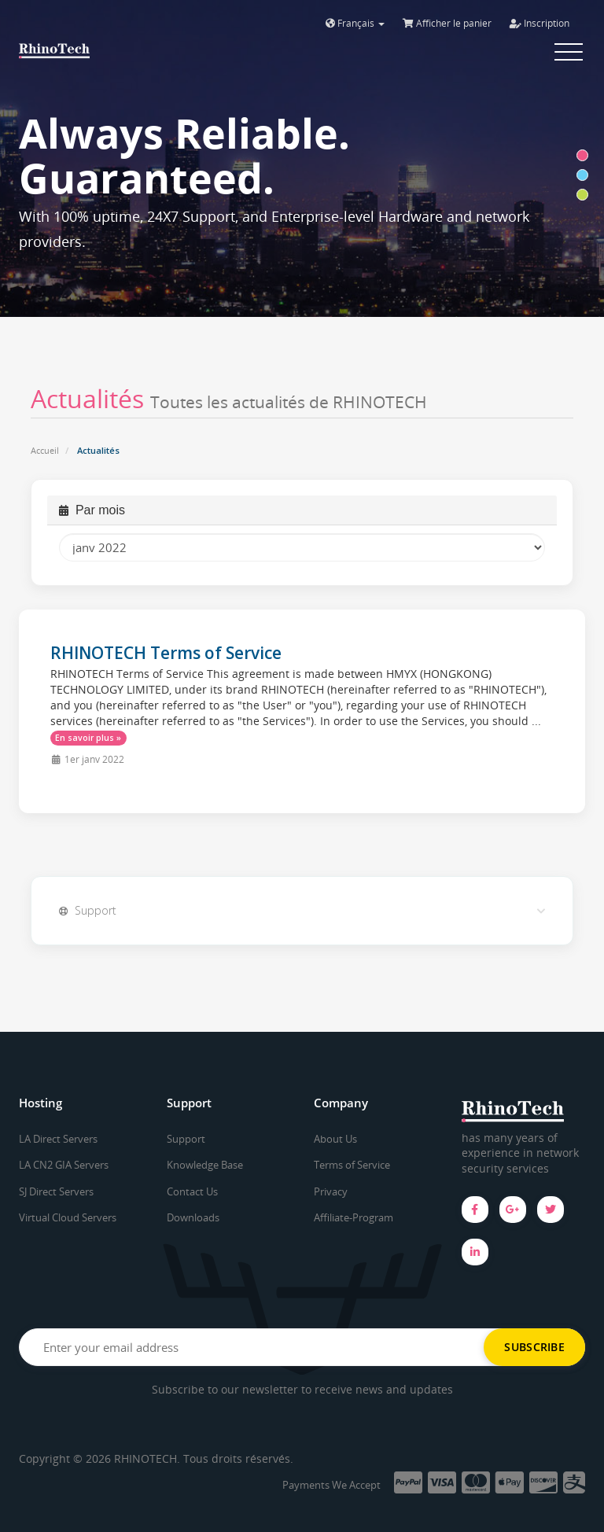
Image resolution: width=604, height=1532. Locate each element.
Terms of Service (352, 1165)
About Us (335, 1139)
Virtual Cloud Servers (67, 1217)
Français (355, 23)
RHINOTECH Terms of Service (166, 653)
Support (186, 1139)
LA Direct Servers (58, 1139)
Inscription (539, 23)
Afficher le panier (447, 23)
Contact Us (192, 1191)
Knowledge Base (205, 1165)
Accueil (45, 450)
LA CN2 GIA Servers (64, 1165)
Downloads (193, 1217)
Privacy (331, 1191)
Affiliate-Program (353, 1217)
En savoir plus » (88, 737)
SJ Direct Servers (56, 1191)
